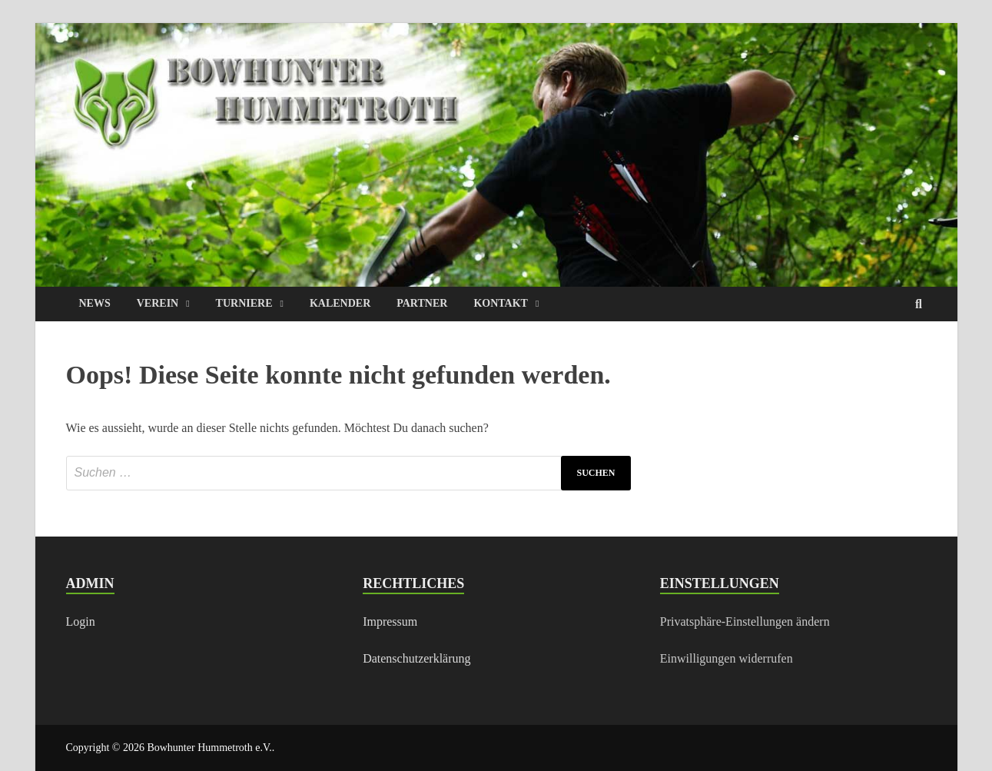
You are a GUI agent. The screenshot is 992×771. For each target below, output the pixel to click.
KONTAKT (500, 303)
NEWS (95, 303)
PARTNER (421, 303)
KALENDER (340, 303)
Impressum (390, 621)
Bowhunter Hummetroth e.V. (209, 747)
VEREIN (157, 303)
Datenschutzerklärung (416, 658)
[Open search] (919, 305)
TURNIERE (244, 303)
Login (80, 621)
